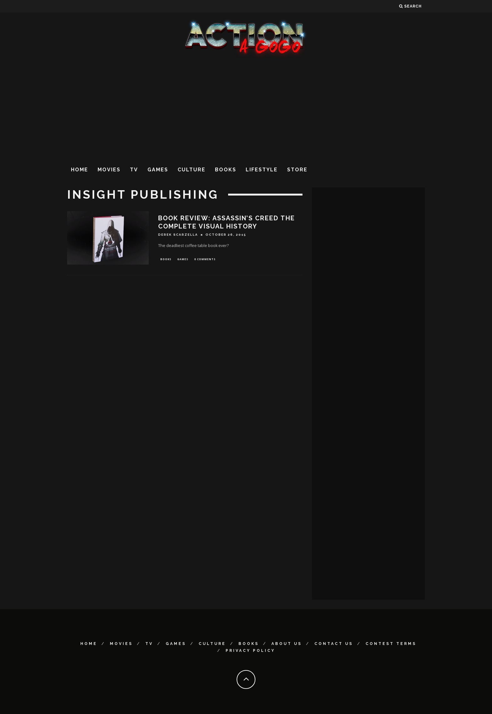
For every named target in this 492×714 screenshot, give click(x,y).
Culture (192, 170)
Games (157, 170)
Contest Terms (391, 644)
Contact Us (333, 644)
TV (134, 170)
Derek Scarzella (178, 234)
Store (297, 170)
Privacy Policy (250, 650)
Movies (109, 170)
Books (225, 170)
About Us (286, 644)
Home (79, 170)
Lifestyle (262, 170)
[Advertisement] (246, 109)
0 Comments (205, 259)
